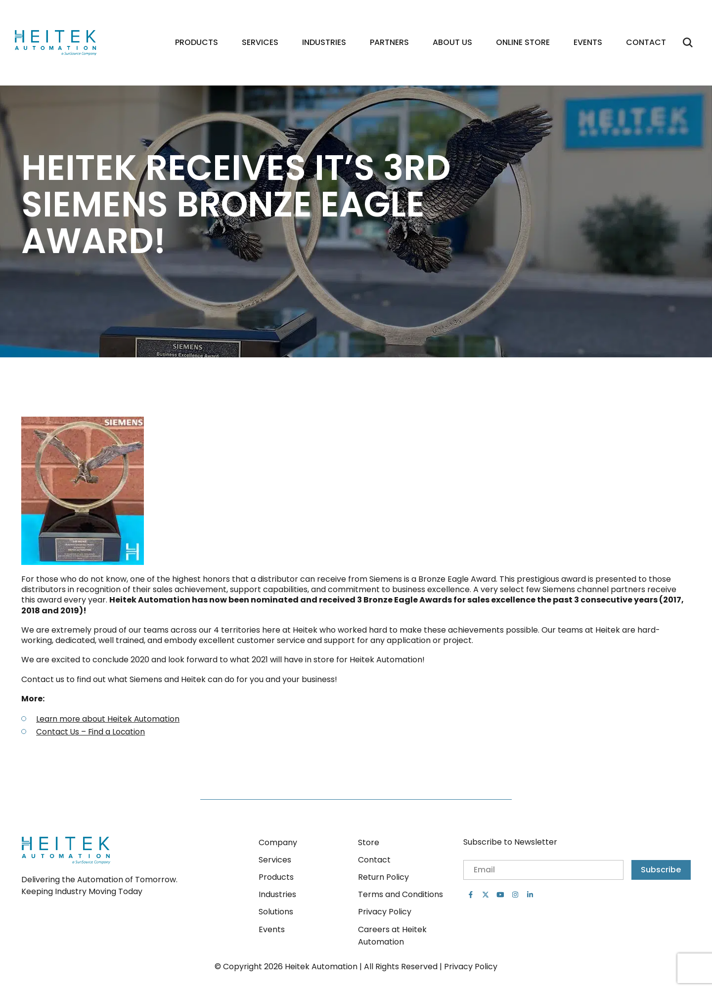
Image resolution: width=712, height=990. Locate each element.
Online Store (523, 43)
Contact (646, 43)
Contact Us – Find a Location (91, 733)
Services (260, 43)
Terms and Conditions (400, 894)
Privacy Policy (384, 911)
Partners (389, 43)
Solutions (276, 911)
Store (368, 842)
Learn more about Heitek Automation (108, 721)
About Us (452, 43)
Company (278, 842)
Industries (324, 43)
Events (588, 43)
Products (196, 43)
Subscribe (661, 869)
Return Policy (383, 877)
